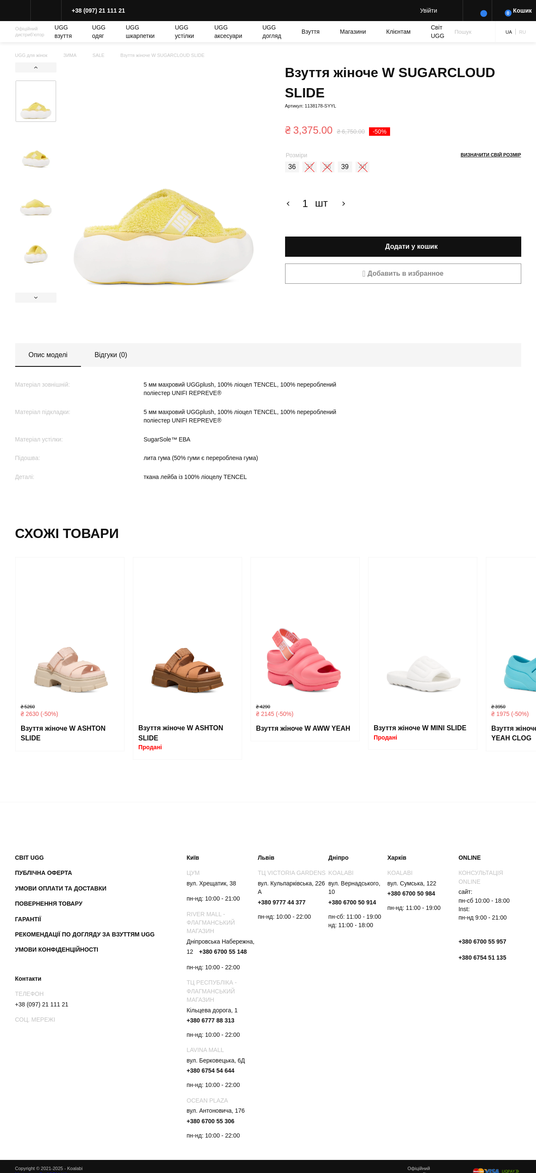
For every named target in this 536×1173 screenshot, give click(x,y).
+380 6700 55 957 (482, 941)
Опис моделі (48, 354)
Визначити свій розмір (491, 154)
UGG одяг (98, 31)
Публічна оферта (43, 872)
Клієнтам (398, 31)
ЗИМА (69, 55)
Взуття (311, 31)
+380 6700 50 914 (352, 902)
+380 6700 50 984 (411, 893)
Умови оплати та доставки (61, 888)
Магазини (353, 31)
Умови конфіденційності (57, 949)
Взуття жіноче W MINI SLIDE (420, 728)
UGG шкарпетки (140, 31)
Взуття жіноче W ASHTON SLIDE (63, 733)
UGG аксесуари (228, 31)
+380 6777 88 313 (210, 1020)
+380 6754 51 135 (482, 957)
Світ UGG (437, 31)
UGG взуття (63, 31)
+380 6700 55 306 (210, 1121)
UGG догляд (271, 31)
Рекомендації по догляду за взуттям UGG (85, 934)
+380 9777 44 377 (281, 902)
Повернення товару (49, 903)
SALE (98, 55)
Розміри (296, 155)
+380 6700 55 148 (223, 951)
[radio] (292, 166)
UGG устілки (184, 31)
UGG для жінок (31, 55)
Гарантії (28, 919)
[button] (403, 274)
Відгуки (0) (110, 354)
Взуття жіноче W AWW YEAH (303, 728)
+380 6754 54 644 (210, 1070)
